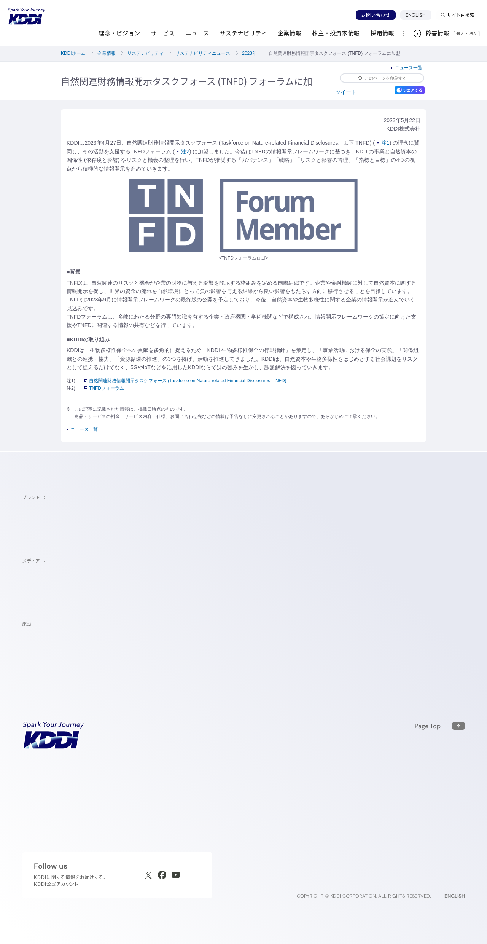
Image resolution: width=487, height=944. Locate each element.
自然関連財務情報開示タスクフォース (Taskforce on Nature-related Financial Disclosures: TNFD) (185, 380)
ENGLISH (418, 14)
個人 (460, 33)
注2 (183, 151)
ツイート (345, 92)
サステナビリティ (145, 53)
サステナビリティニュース (202, 53)
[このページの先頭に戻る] (440, 726)
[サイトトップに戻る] (27, 16)
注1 (383, 143)
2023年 (249, 53)
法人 (473, 33)
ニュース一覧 (408, 67)
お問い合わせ (375, 15)
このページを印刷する (382, 78)
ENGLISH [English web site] (454, 896)
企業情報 (106, 53)
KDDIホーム (73, 53)
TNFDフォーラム (104, 388)
